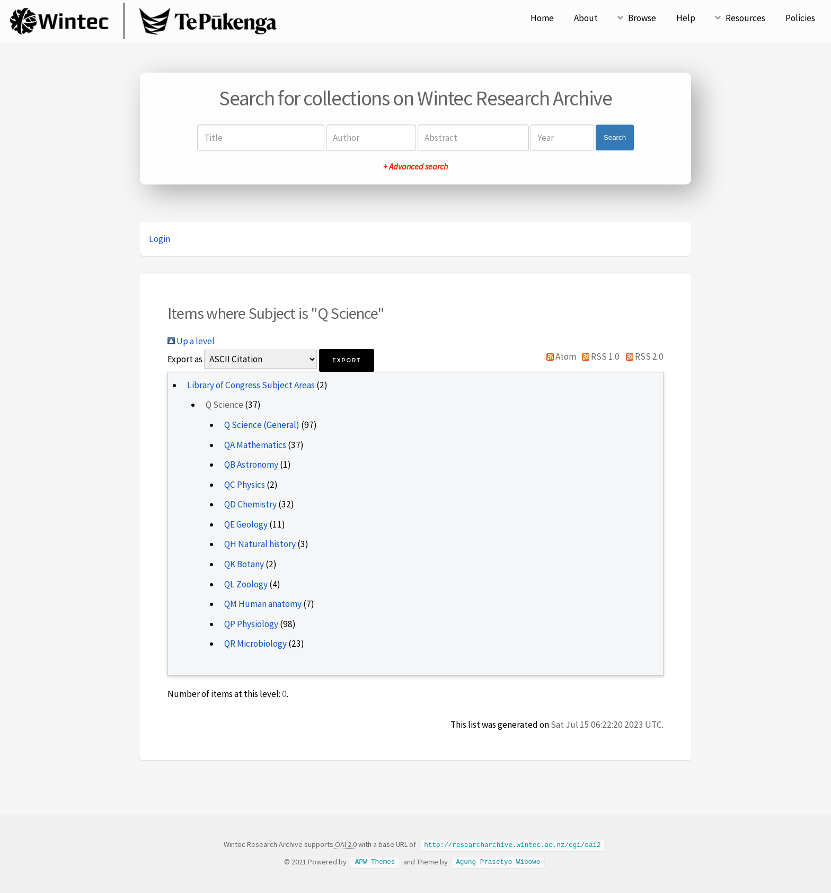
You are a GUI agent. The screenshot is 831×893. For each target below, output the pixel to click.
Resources (745, 18)
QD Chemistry (250, 504)
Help (685, 18)
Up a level (191, 341)
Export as (184, 359)
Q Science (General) (261, 425)
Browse (642, 18)
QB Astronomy (251, 464)
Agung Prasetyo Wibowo (498, 861)
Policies (800, 18)
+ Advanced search (415, 166)
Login (159, 239)
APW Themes (375, 861)
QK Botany (244, 564)
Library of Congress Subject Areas (251, 385)
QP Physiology (251, 624)
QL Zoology (246, 584)
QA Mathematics (255, 445)
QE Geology (246, 524)
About (586, 18)
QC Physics (244, 484)
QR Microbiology (255, 643)
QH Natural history (260, 544)
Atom (559, 356)
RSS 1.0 (599, 356)
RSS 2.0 (642, 356)
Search (615, 137)
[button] (346, 360)
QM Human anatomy (263, 604)
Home (542, 18)
